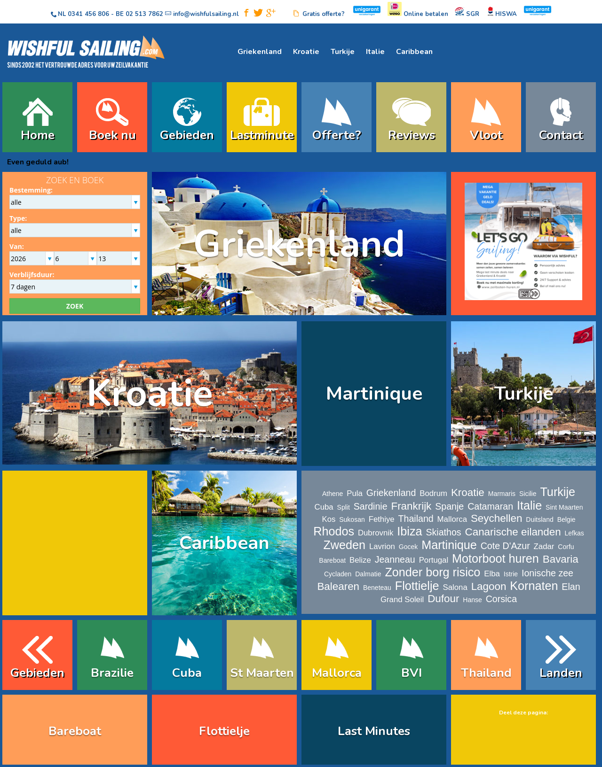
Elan (571, 586)
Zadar (544, 546)
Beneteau (377, 587)
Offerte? (336, 135)
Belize (360, 560)
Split (343, 507)
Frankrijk (411, 506)
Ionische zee (547, 573)
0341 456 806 (88, 14)
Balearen (338, 586)
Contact (561, 135)
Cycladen (337, 574)
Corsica (501, 599)
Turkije (343, 51)
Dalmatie (368, 574)
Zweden (344, 544)
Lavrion (382, 546)
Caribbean (414, 51)
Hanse (472, 600)
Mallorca (452, 519)
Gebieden (187, 135)
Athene (332, 493)
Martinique (374, 393)
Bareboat (332, 560)
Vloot (486, 135)
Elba (492, 573)
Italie (375, 51)
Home (38, 135)
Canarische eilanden (513, 532)
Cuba (324, 507)
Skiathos (443, 532)
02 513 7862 (144, 14)
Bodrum (433, 493)
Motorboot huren (495, 558)
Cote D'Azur (505, 546)
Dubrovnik (376, 532)
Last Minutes (374, 731)
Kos (328, 519)
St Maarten (262, 673)
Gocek (408, 546)
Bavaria (560, 559)
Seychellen (497, 518)
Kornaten (534, 585)
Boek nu (112, 135)
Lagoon (489, 586)
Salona (455, 587)
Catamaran (490, 506)
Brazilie (112, 673)
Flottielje (417, 585)
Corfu (566, 546)
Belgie (566, 519)
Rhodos (333, 531)
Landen (560, 673)
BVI (411, 673)
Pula (355, 493)
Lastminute (262, 135)
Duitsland (539, 519)
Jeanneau (395, 559)
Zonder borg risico (432, 572)
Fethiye (382, 519)
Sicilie (528, 493)
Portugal (434, 560)
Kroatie (306, 51)
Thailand (416, 518)
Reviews (411, 135)
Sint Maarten (564, 507)
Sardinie (371, 506)
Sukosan (351, 519)
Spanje (449, 506)
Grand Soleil (402, 599)
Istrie (511, 574)
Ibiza (409, 531)
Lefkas (574, 533)
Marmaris (501, 493)
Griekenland (260, 51)
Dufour (443, 598)
